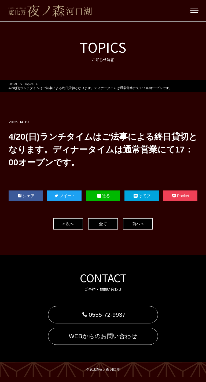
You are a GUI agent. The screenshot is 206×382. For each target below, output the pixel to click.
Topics (29, 84)
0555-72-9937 (102, 315)
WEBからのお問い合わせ (103, 339)
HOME (13, 84)
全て (103, 223)
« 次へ (68, 223)
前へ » (138, 223)
